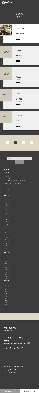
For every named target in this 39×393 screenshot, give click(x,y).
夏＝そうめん (21, 75)
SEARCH (19, 168)
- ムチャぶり (7, 184)
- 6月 (6, 216)
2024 (6, 229)
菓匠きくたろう (21, 29)
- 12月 (6, 203)
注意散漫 (19, 52)
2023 (6, 257)
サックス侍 (20, 120)
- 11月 (6, 205)
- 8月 (6, 212)
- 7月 (6, 214)
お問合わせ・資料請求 (29, 390)
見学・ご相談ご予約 (10, 390)
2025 (6, 201)
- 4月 (6, 220)
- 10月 (6, 207)
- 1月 (6, 198)
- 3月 (6, 222)
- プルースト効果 (8, 177)
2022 (6, 286)
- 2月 (6, 196)
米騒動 (19, 97)
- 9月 (6, 209)
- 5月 (6, 218)
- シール (6, 179)
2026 (6, 194)
